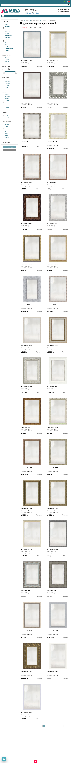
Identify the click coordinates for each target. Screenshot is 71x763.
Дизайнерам (26, 2)
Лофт (5, 104)
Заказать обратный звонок (32, 13)
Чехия (5, 126)
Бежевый (6, 26)
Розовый (6, 41)
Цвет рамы (5, 21)
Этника (6, 107)
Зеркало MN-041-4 (26, 549)
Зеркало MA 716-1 (52, 223)
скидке (34, 27)
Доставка (10, 2)
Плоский (6, 87)
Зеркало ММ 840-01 (26, 468)
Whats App (61, 13)
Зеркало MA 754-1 (26, 142)
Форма (5, 112)
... (62, 726)
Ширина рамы (6, 66)
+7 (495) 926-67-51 (64, 9)
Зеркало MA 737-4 (52, 590)
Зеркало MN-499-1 (52, 671)
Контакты (34, 2)
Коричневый (7, 35)
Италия (6, 124)
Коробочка (7, 81)
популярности (25, 27)
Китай (5, 133)
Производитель (7, 121)
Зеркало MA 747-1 (52, 386)
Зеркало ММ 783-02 (26, 712)
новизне (39, 27)
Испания (6, 128)
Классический (7, 79)
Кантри (6, 94)
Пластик (6, 59)
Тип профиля (6, 77)
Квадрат (6, 115)
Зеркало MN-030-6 (52, 264)
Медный (6, 39)
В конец (57, 726)
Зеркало (6, 61)
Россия (6, 131)
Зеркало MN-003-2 (26, 508)
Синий (5, 46)
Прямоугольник (8, 117)
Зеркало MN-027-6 (52, 508)
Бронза (6, 28)
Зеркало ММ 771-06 (26, 264)
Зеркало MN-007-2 (52, 468)
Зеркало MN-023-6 (52, 142)
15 (50, 726)
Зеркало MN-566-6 (26, 101)
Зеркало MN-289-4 (26, 386)
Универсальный (8, 105)
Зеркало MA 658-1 (26, 427)
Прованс (6, 100)
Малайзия (6, 130)
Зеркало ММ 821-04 (26, 631)
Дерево (6, 57)
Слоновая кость (8, 48)
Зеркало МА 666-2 (26, 590)
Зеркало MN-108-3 (52, 549)
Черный (6, 50)
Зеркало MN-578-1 (26, 223)
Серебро (6, 42)
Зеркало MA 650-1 (26, 305)
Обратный (6, 83)
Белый (5, 24)
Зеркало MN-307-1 (52, 345)
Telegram (67, 13)
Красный (6, 37)
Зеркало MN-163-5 (26, 345)
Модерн (6, 98)
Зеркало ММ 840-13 (52, 631)
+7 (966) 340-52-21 (64, 11)
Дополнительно (7, 142)
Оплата (4, 2)
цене (31, 27)
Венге (5, 30)
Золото (6, 33)
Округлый (6, 85)
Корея (5, 135)
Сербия (6, 137)
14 (46, 726)
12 (40, 726)
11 (37, 726)
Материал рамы (7, 55)
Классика (6, 96)
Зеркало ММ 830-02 (26, 182)
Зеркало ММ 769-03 (52, 427)
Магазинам (18, 2)
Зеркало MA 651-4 (52, 305)
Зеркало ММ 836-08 (26, 60)
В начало (29, 726)
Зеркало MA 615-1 (52, 182)
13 (43, 726)
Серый (5, 44)
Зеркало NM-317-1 (52, 60)
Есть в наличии (65, 26)
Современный (7, 102)
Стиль (4, 92)
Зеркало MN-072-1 (26, 671)
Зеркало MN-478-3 (52, 101)
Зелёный (6, 31)
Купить (39, 66)
